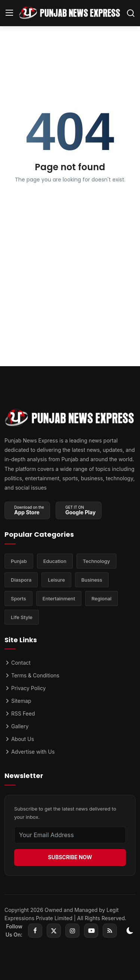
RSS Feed (19, 713)
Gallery (16, 726)
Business (91, 580)
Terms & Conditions (31, 675)
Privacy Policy (25, 688)
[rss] (110, 931)
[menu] (9, 13)
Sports (18, 598)
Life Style (21, 617)
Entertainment (59, 598)
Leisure (56, 580)
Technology (96, 561)
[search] (130, 13)
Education (54, 561)
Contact (17, 662)
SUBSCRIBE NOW (70, 857)
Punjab (19, 561)
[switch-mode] (130, 930)
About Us (19, 739)
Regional (101, 598)
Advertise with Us (29, 751)
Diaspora (21, 580)
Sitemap (17, 701)
